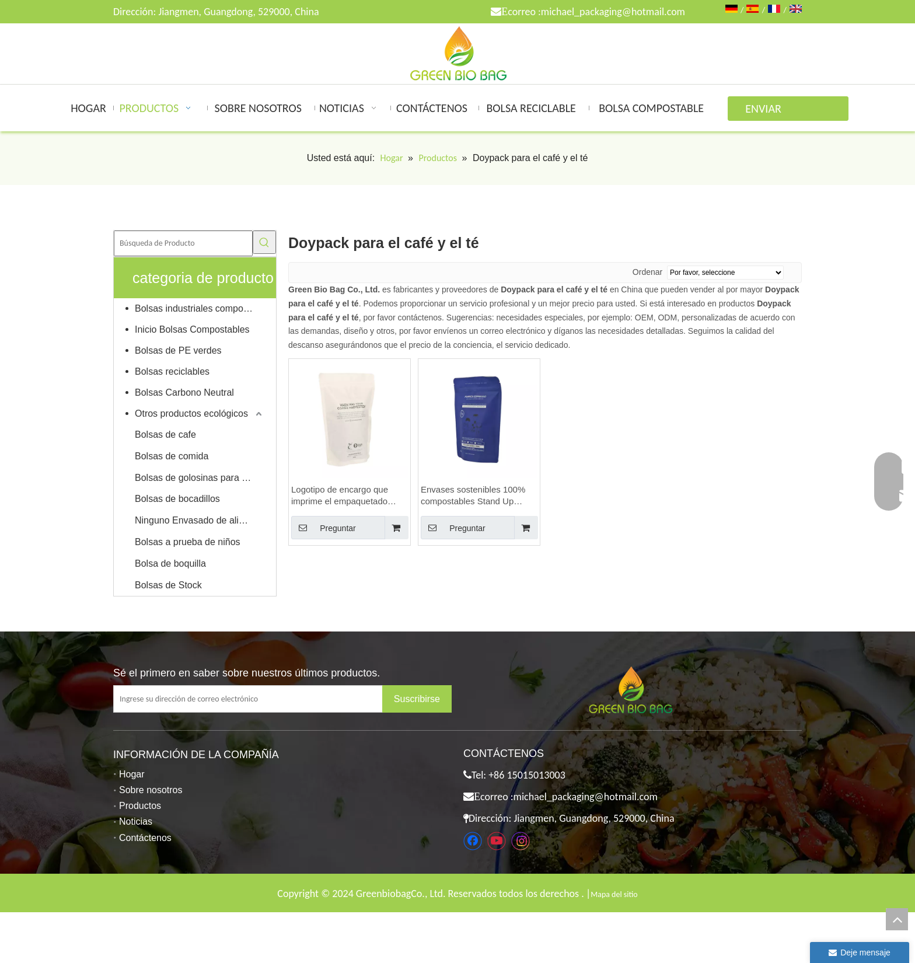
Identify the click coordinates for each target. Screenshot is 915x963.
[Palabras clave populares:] (264, 242)
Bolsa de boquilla (170, 563)
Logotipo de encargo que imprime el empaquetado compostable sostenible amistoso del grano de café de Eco (343, 495)
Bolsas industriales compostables (199, 308)
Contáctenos (145, 838)
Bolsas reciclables (172, 371)
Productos (140, 806)
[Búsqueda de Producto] (183, 243)
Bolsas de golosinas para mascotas (199, 478)
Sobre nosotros (151, 790)
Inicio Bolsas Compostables (192, 329)
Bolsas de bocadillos (177, 499)
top (897, 919)
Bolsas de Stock (168, 585)
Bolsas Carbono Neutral (184, 392)
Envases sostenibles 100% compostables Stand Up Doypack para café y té (473, 495)
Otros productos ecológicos (191, 413)
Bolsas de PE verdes (178, 350)
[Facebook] (472, 841)
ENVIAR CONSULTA (770, 111)
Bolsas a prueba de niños (187, 542)
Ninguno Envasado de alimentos (199, 520)
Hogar (132, 774)
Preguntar (323, 527)
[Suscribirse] (417, 699)
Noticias (135, 821)
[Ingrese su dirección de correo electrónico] (257, 699)
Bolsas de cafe (165, 434)
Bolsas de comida (171, 456)
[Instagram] (520, 841)
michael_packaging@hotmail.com (613, 11)
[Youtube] (496, 841)
